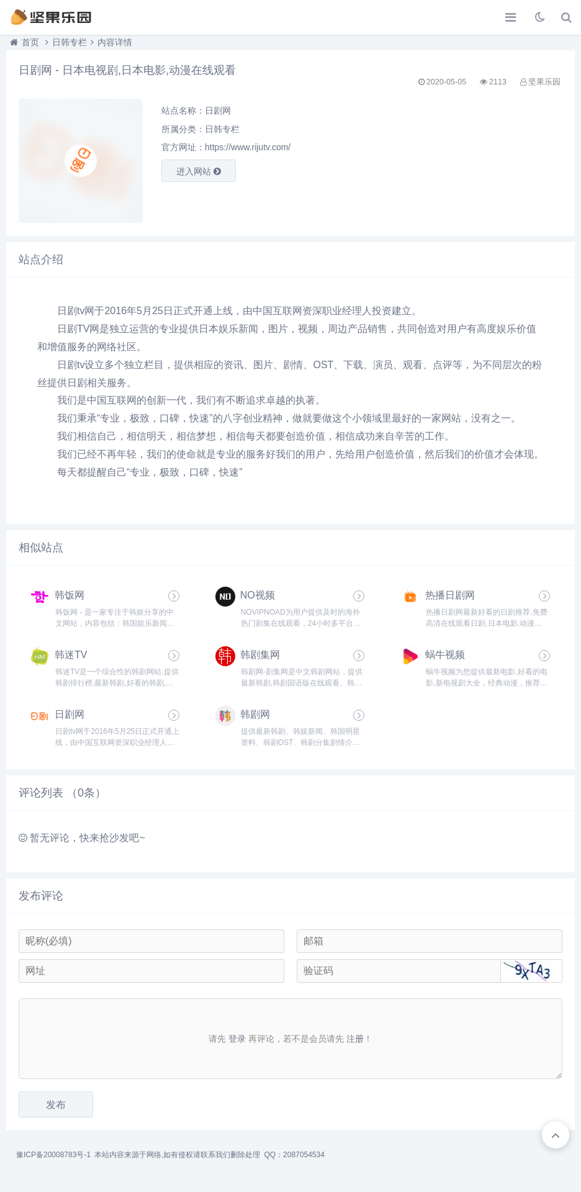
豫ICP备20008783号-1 (53, 1154)
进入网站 (198, 171)
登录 (237, 1039)
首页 (30, 42)
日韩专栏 (69, 42)
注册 (355, 1039)
